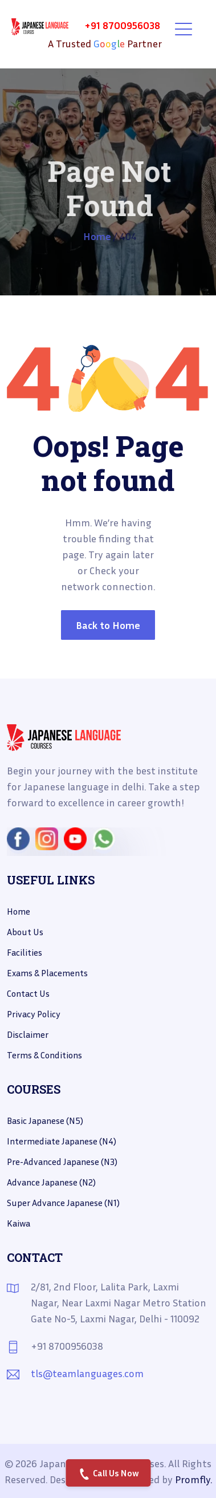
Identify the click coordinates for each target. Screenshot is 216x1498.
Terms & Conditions (44, 1055)
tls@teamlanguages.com (87, 1373)
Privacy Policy (33, 1014)
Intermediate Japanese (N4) (61, 1141)
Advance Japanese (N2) (51, 1182)
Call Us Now (109, 1473)
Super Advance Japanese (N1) (63, 1202)
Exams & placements (47, 973)
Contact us (28, 993)
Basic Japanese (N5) (45, 1120)
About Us (25, 931)
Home (97, 236)
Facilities (24, 952)
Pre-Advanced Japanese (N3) (62, 1161)
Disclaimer (27, 1034)
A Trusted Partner (105, 43)
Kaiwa (18, 1223)
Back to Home (108, 625)
